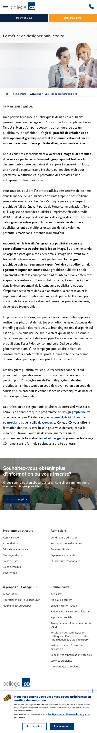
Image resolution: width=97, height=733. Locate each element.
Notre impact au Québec (17, 606)
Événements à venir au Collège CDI (71, 611)
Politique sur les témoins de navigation (66, 647)
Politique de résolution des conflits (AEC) (71, 625)
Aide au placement (61, 600)
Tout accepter (62, 726)
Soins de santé (11, 561)
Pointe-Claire (11, 422)
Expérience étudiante (63, 555)
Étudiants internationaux (65, 561)
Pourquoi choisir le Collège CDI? (21, 600)
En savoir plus (17, 499)
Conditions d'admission (64, 537)
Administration (11, 537)
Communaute (19, 94)
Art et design (10, 543)
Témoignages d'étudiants (65, 666)
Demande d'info (73, 17)
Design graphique (74, 412)
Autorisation (10, 594)
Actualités (35, 94)
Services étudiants (61, 661)
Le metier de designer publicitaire (61, 94)
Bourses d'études (61, 549)
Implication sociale (61, 617)
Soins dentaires (12, 567)
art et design (52, 438)
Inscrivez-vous (24, 17)
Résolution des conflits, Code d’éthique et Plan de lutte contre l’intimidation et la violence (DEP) (70, 636)
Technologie (10, 573)
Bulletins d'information (64, 606)
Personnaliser (34, 726)
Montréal (74, 417)
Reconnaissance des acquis (66, 543)
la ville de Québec (40, 422)
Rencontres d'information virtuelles (71, 655)
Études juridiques (13, 555)
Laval (40, 417)
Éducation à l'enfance (15, 549)
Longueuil (56, 417)
